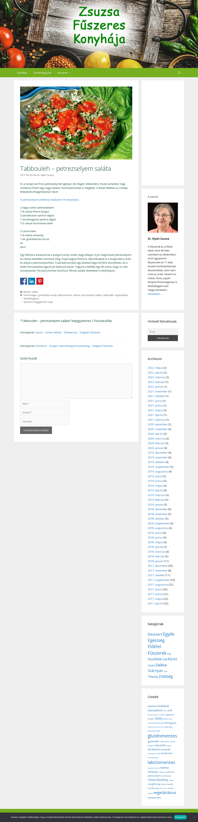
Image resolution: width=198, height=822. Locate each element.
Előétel (27, 291)
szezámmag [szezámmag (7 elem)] (153, 788)
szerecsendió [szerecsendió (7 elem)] (167, 784)
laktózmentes (65, 295)
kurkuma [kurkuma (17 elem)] (166, 753)
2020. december (158, 424)
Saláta (35, 291)
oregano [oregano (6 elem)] (161, 772)
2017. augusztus (158, 584)
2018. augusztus (158, 528)
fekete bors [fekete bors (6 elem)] (168, 719)
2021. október (156, 396)
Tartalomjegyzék (42, 72)
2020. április (155, 433)
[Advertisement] (163, 133)
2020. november (158, 429)
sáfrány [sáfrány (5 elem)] (171, 788)
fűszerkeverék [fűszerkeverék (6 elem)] (154, 731)
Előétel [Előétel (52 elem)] (154, 646)
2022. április (155, 372)
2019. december (158, 452)
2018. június (155, 537)
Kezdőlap (22, 72)
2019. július (155, 476)
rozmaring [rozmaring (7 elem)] (166, 776)
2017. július (155, 589)
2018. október (156, 518)
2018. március (156, 551)
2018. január (155, 561)
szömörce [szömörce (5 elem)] (163, 788)
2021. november (158, 391)
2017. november (158, 570)
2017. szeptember (159, 580)
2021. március (156, 419)
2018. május (155, 542)
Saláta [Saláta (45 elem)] (161, 665)
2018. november (158, 514)
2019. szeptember (159, 467)
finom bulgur (30, 295)
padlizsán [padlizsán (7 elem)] (170, 772)
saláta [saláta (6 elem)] (171, 780)
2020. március (156, 438)
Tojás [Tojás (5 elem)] (165, 671)
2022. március (156, 377)
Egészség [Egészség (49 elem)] (156, 640)
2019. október (156, 462)
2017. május (155, 599)
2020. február (156, 443)
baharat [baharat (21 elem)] (164, 706)
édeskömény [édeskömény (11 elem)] (154, 797)
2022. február (156, 382)
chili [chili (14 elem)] (170, 710)
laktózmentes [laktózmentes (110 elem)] (161, 762)
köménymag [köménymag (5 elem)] (153, 757)
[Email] (163, 331)
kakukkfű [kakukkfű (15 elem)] (160, 745)
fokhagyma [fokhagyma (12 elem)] (170, 722)
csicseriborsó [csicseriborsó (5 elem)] (153, 715)
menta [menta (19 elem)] (164, 767)
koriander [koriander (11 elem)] (166, 749)
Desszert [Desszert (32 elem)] (155, 634)
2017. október (156, 575)
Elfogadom (180, 817)
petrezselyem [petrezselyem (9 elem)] (154, 775)
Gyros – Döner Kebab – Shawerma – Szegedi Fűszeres (68, 332)
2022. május (155, 368)
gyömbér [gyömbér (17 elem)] (153, 741)
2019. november (158, 457)
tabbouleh (108, 295)
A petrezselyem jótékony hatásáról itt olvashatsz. (50, 199)
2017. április (155, 603)
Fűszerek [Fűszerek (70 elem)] (157, 653)
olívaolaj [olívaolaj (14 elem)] (152, 771)
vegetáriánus (121, 295)
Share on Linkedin (31, 281)
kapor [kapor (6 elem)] (169, 745)
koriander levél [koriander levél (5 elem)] (154, 753)
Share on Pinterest (39, 281)
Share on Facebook (23, 281)
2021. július (155, 401)
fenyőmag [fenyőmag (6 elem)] (152, 723)
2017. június (155, 594)
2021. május (155, 410)
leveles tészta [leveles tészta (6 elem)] (153, 768)
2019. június (155, 481)
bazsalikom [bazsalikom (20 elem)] (155, 710)
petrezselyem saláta (91, 295)
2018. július (155, 533)
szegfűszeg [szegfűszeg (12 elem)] (154, 784)
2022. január (155, 386)
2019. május (155, 485)
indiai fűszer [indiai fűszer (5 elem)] (165, 742)
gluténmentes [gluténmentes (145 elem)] (162, 736)
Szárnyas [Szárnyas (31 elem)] (155, 670)
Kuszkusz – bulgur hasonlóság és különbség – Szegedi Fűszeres (74, 346)
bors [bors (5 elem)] (165, 711)
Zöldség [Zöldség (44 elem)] (166, 676)
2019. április (155, 490)
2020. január (155, 448)
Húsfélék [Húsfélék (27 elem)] (155, 659)
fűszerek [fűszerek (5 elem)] (151, 727)
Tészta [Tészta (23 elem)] (153, 676)
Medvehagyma (31, 298)
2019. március (156, 495)
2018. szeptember (159, 523)
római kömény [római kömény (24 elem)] (158, 780)
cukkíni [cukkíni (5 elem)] (162, 715)
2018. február (156, 556)
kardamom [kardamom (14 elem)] (154, 749)
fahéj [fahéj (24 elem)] (158, 718)
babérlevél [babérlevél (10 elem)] (153, 706)
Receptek (66, 72)
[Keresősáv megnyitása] (179, 72)
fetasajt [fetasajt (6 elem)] (160, 723)
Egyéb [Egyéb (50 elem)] (168, 634)
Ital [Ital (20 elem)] (165, 659)
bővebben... (155, 294)
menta (76, 295)
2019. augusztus (158, 471)
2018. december (158, 509)
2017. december (158, 565)
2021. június (155, 405)
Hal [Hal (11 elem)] (169, 653)
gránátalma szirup (47, 295)
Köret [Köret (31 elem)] (172, 658)
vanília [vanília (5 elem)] (150, 793)
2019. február (156, 499)
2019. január (155, 504)
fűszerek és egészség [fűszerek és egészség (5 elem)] (163, 727)
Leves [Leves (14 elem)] (151, 665)
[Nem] (194, 817)
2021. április (155, 415)
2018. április (155, 547)
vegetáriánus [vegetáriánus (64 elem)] (164, 792)
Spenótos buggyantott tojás (38, 301)
